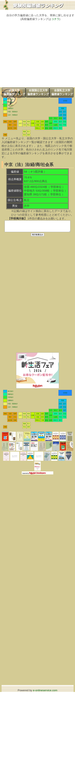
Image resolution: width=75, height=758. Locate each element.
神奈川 (55, 128)
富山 (55, 118)
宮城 (64, 115)
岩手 (64, 111)
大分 (15, 125)
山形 (60, 115)
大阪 (37, 125)
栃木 (60, 121)
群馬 (55, 121)
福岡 (15, 121)
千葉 (64, 125)
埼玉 (60, 125)
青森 (62, 108)
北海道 (65, 101)
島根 (24, 121)
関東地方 (10, 102)
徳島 (28, 135)
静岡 (50, 128)
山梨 (55, 125)
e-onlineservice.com (45, 692)
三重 (42, 128)
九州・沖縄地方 (13, 115)
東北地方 (10, 99)
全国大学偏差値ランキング (14, 92)
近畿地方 (10, 108)
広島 (24, 125)
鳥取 (28, 121)
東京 (60, 128)
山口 (20, 123)
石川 (50, 118)
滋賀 (42, 121)
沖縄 (5, 135)
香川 (28, 131)
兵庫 (32, 123)
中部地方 (10, 105)
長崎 (5, 121)
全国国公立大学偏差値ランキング (38, 92)
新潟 (60, 118)
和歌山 (37, 128)
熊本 (10, 125)
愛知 (46, 128)
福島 (64, 118)
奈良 (42, 125)
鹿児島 (10, 128)
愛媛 (24, 131)
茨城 (64, 121)
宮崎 (15, 128)
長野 (50, 123)
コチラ (55, 19)
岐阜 (46, 125)
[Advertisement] (31, 55)
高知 (24, 135)
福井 (46, 121)
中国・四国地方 (13, 111)
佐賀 (10, 121)
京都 (37, 121)
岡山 (28, 125)
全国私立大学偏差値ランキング (62, 92)
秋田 (60, 111)
